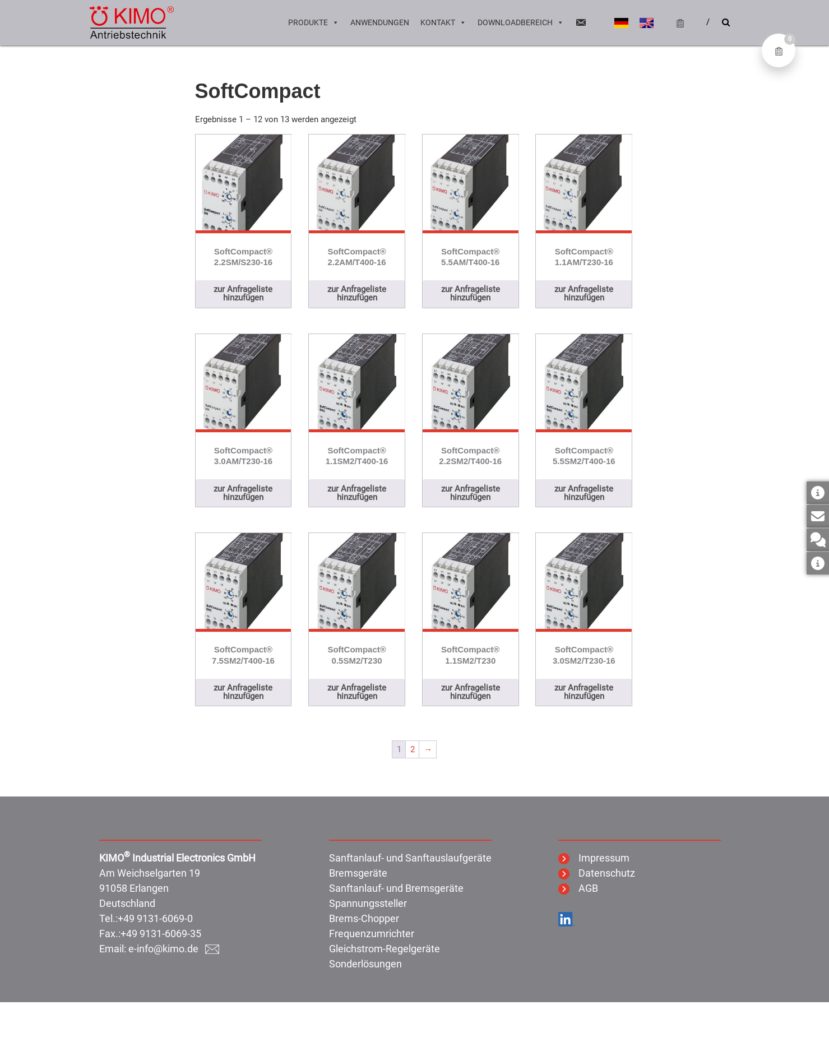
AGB (578, 888)
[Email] (580, 22)
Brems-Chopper (364, 918)
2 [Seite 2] (412, 749)
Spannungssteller (368, 903)
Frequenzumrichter (371, 933)
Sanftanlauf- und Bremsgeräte (396, 888)
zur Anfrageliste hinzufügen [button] (243, 293)
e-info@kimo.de (173, 949)
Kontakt (443, 22)
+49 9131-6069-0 (155, 918)
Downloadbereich (521, 22)
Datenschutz (596, 873)
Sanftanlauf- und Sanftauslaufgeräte (410, 858)
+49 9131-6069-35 (161, 933)
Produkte (313, 22)
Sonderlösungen (365, 964)
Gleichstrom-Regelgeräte (384, 949)
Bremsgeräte (358, 873)
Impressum (593, 858)
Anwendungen (379, 22)
